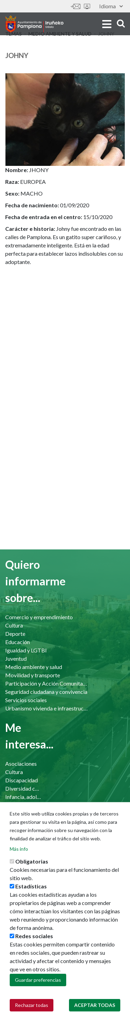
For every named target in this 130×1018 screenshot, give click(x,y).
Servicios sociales (26, 700)
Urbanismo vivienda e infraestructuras (47, 708)
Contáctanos (75, 6)
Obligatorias (31, 877)
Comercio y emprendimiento (39, 617)
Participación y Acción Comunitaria (47, 683)
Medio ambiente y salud (33, 666)
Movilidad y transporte (32, 675)
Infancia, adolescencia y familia (23, 796)
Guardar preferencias (38, 996)
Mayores (16, 805)
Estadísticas (31, 902)
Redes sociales (34, 952)
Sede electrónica (87, 6)
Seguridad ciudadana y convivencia (46, 691)
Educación (17, 642)
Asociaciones (21, 763)
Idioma (111, 6)
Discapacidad (21, 780)
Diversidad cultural (23, 788)
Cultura (14, 625)
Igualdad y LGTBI (26, 650)
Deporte (15, 633)
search (121, 23)
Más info (19, 865)
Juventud (16, 658)
